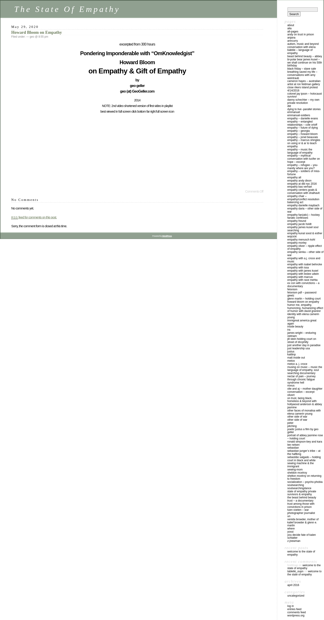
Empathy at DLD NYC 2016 (302, 183)
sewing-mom (295, 469)
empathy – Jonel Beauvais (302, 137)
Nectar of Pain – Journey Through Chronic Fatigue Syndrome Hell (301, 379)
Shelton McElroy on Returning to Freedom (304, 477)
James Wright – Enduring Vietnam (301, 334)
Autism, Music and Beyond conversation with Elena (303, 45)
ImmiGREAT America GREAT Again (301, 322)
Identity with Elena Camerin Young (303, 316)
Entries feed (294, 609)
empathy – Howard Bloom (302, 134)
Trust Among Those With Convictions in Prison (301, 505)
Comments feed (296, 612)
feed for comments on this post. (34, 217)
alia (289, 28)
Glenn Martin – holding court (304, 298)
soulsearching (295, 485)
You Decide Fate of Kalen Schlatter (301, 536)
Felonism (292, 289)
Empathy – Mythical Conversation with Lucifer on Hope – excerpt (303, 159)
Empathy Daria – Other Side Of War (304, 210)
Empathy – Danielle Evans (302, 118)
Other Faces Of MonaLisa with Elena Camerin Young (304, 412)
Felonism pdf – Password (301, 292)
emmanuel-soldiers (298, 115)
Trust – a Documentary (300, 500)
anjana (291, 37)
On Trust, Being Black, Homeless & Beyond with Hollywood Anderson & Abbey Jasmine (304, 403)
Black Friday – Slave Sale (301, 68)
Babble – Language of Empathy (300, 51)
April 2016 (293, 585)
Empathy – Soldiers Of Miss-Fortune (303, 173)
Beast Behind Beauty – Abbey (304, 56)
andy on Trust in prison (300, 34)
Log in (290, 606)
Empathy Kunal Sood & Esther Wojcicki (304, 235)
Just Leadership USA (298, 348)
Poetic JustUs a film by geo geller (302, 431)
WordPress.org (295, 615)
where (291, 528)
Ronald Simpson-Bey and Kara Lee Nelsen (304, 443)
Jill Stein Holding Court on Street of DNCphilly (301, 340)
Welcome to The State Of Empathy (301, 553)
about (290, 25)
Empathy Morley (296, 242)
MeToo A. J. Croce (297, 364)
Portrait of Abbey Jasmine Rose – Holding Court (305, 437)
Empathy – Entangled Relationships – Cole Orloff (302, 123)
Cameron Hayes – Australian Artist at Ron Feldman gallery (303, 82)
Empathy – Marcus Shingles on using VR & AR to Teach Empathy (303, 143)
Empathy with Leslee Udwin (303, 273)
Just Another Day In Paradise (303, 345)
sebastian (293, 447)
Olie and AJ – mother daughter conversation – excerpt (304, 390)
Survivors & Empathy (299, 494)
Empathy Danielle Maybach (303, 205)
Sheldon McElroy (297, 472)
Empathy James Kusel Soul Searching (302, 229)
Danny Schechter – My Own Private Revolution (303, 101)
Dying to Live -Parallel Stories (304, 109)
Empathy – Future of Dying (302, 127)
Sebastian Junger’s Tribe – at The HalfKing (303, 452)
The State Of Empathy (67, 9)
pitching (292, 426)
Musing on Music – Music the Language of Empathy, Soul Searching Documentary (304, 370)
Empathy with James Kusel (302, 270)
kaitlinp (291, 354)
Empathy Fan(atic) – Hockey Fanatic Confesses (303, 216)
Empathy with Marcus (300, 277)
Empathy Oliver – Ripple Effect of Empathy (304, 247)
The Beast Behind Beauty (301, 497)
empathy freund (296, 221)
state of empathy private (301, 491)
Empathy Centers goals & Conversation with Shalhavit (303, 191)
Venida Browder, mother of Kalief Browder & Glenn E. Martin (303, 522)
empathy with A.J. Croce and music (303, 260)
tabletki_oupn (295, 571)
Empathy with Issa (298, 267)
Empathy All (294, 177)
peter (290, 423)
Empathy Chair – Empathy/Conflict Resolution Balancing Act (303, 199)
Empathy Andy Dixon (299, 180)
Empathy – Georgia (298, 130)
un (288, 516)
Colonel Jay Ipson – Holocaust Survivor (304, 95)
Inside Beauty (295, 326)
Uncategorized (295, 595)
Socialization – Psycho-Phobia (305, 482)
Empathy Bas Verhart (299, 186)
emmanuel (293, 112)
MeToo (291, 360)
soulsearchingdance (299, 488)
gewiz (290, 295)
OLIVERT (291, 395)
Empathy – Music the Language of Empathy (300, 151)
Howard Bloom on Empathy (36, 32)
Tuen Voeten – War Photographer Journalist (301, 511)
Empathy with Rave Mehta (302, 280)
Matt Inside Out (296, 357)
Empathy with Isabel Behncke (304, 264)
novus (291, 385)
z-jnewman (293, 541)
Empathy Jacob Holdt (299, 224)
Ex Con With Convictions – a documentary (303, 285)
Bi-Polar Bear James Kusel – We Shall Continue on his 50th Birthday (304, 62)
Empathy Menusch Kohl (301, 239)
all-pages (292, 31)
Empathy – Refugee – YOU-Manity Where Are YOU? (302, 167)
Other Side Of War (297, 416)
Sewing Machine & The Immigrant (300, 465)
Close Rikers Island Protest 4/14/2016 (302, 89)
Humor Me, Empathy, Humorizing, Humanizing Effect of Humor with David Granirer (305, 308)
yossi (290, 531)
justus (290, 351)
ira (288, 329)
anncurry (292, 40)
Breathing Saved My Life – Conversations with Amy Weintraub (302, 75)
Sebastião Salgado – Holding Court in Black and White (304, 459)
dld (289, 106)
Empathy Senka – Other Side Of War (305, 253)
